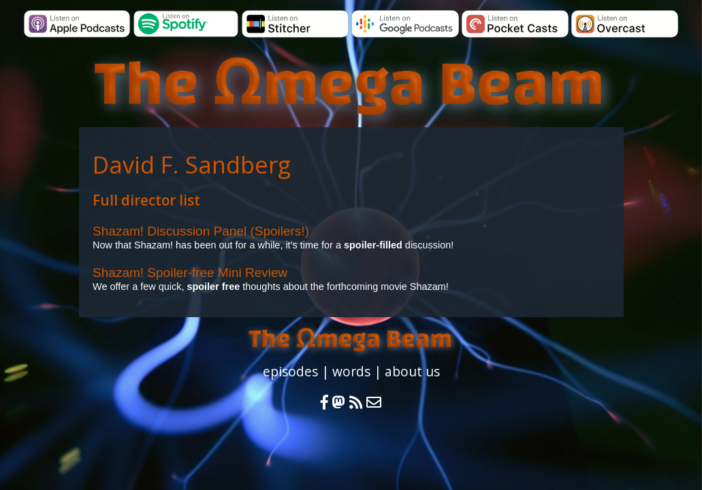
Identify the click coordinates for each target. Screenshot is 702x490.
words (351, 371)
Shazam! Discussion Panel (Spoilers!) (201, 231)
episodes (290, 371)
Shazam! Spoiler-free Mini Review (190, 272)
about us (412, 371)
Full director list (146, 200)
